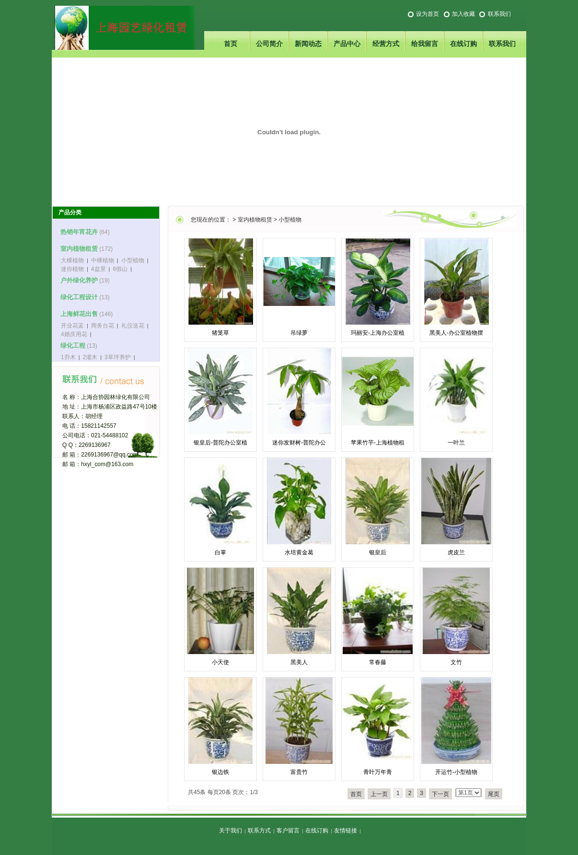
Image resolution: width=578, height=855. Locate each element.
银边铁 (220, 772)
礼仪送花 (132, 325)
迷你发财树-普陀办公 (299, 442)
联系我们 (499, 14)
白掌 (220, 552)
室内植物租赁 (255, 219)
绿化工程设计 (79, 297)
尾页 (493, 794)
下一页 (440, 794)
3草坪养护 (117, 357)
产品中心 (347, 43)
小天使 (220, 662)
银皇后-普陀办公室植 (220, 442)
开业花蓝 (72, 325)
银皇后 (377, 552)
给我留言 (424, 43)
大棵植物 (72, 260)
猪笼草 (220, 332)
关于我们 (230, 830)
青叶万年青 (377, 772)
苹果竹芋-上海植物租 (378, 442)
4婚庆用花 (74, 334)
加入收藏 (463, 14)
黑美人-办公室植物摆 (456, 332)
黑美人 (299, 662)
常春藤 (377, 662)
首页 (230, 43)
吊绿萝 (299, 332)
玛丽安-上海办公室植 (378, 332)
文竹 (456, 662)
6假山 (120, 269)
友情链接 (345, 830)
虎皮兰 (456, 552)
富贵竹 (299, 772)
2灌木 (90, 357)
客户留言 (288, 830)
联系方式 (259, 830)
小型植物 (289, 219)
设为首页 (427, 14)
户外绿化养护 (79, 280)
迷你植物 (72, 269)
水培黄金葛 (299, 552)
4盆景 (98, 269)
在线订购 (463, 43)
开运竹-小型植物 (456, 772)
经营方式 (385, 43)
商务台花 (102, 325)
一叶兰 (456, 442)
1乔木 (68, 357)
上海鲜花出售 (79, 313)
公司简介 (269, 43)
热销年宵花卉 (79, 231)
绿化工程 (72, 345)
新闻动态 (308, 43)
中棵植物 (102, 260)
